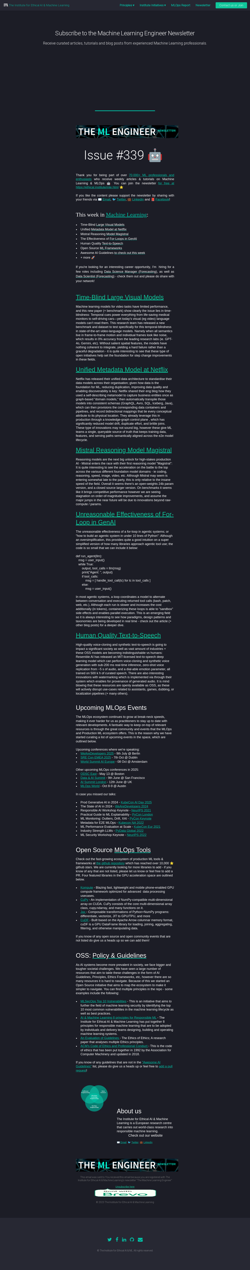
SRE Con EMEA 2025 (96, 757)
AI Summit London (93, 782)
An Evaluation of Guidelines (100, 1038)
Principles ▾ (127, 5)
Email (106, 199)
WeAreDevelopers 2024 (131, 806)
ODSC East (89, 774)
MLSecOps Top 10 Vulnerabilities (103, 1001)
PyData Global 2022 (130, 830)
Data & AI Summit (93, 778)
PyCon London (142, 814)
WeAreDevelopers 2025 (97, 753)
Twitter (121, 199)
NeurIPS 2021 (141, 810)
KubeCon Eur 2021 (147, 826)
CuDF (85, 920)
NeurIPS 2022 (137, 835)
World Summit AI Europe (98, 761)
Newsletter (202, 5)
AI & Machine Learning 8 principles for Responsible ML (119, 1017)
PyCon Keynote (140, 818)
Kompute (87, 887)
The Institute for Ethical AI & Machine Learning (38, 5)
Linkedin (138, 199)
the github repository (110, 863)
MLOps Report (180, 5)
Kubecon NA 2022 (131, 822)
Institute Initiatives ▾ (153, 5)
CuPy (84, 900)
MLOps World (90, 786)
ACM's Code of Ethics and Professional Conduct (114, 1046)
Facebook (162, 199)
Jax (83, 912)
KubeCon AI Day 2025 (136, 802)
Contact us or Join (231, 5)
